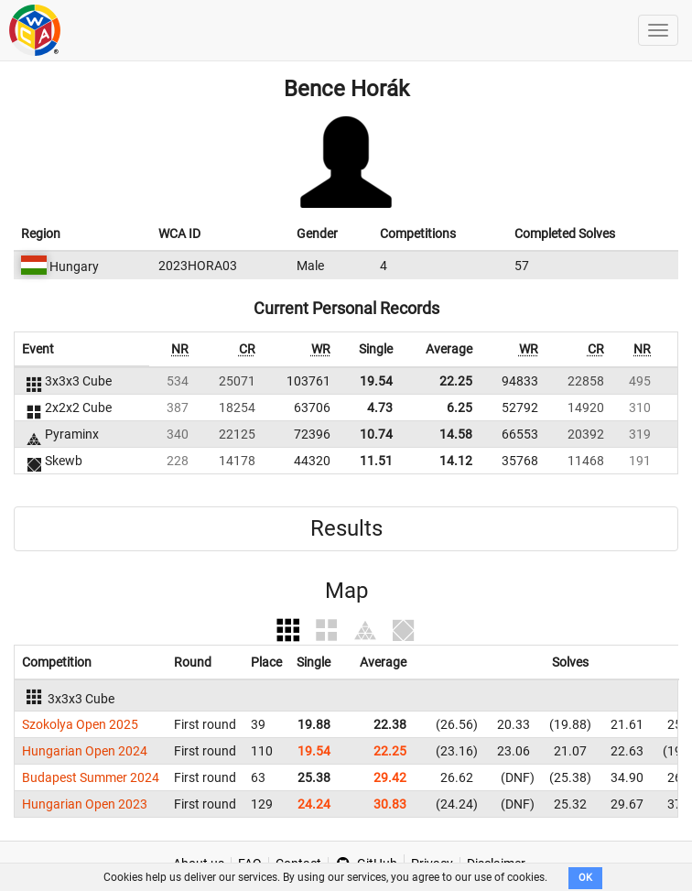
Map (346, 590)
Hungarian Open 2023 (84, 804)
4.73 (380, 407)
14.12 (455, 460)
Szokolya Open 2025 (80, 724)
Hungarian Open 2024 (84, 751)
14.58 (455, 434)
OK (585, 878)
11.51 (376, 460)
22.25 (455, 381)
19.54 (376, 381)
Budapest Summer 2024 (90, 777)
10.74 (376, 434)
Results (346, 528)
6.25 (459, 407)
